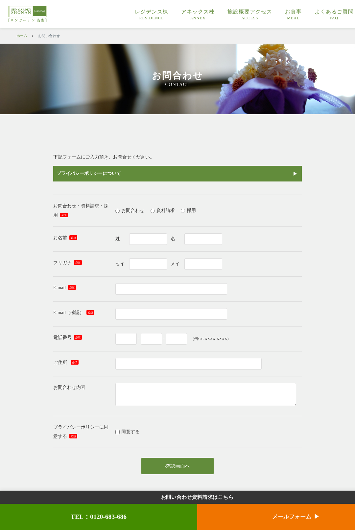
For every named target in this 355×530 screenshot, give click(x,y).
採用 (191, 210)
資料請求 (165, 210)
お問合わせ (132, 210)
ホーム (21, 36)
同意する (130, 431)
